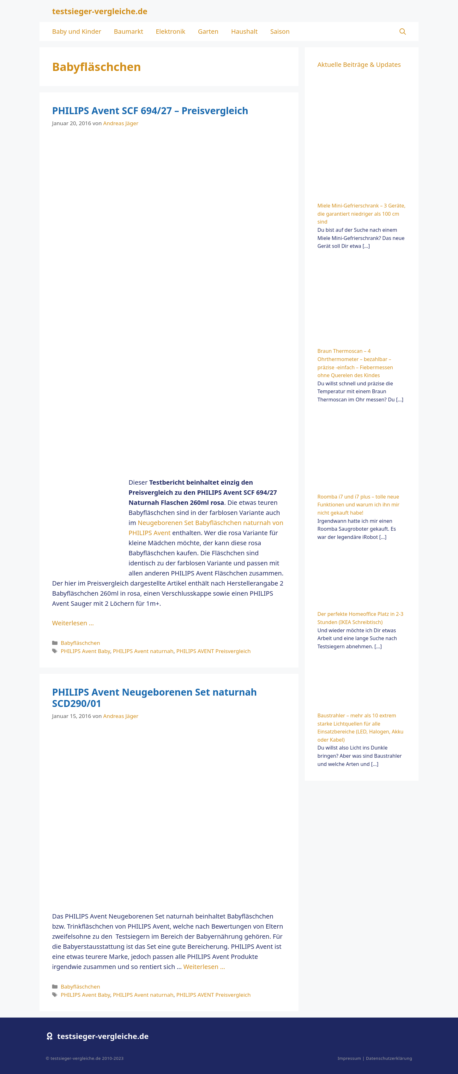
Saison (280, 31)
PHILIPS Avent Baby (85, 651)
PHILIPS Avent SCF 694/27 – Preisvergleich (150, 110)
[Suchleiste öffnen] (402, 31)
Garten (208, 31)
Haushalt (244, 31)
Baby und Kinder (76, 31)
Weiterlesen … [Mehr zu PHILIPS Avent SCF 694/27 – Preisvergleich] (73, 623)
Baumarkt (128, 31)
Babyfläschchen (80, 642)
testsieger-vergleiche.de (100, 11)
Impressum (349, 1058)
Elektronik (170, 31)
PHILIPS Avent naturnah (143, 651)
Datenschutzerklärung (389, 1058)
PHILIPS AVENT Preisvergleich (213, 651)
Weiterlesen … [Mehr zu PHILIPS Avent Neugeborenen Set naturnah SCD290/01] (204, 966)
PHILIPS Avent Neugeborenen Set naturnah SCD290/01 (154, 698)
